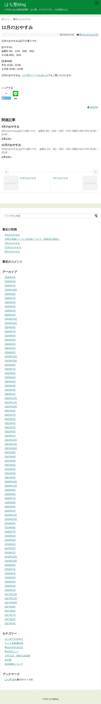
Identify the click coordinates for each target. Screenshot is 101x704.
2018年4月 (10, 582)
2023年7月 (10, 369)
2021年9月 (10, 452)
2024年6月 (10, 336)
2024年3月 (10, 348)
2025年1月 (10, 315)
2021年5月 (10, 465)
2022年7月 (10, 415)
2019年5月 (10, 540)
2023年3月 (10, 386)
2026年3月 (10, 281)
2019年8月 (10, 527)
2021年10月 (11, 448)
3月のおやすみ (12, 243)
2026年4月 (10, 277)
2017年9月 (10, 607)
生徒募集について (14, 664)
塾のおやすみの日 (88, 35)
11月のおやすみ (13, 247)
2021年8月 (10, 456)
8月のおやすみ (12, 251)
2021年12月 (11, 440)
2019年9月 (10, 523)
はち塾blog (15, 4)
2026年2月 (10, 285)
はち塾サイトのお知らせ (35, 75)
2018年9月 (10, 565)
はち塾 (8, 679)
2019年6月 (10, 536)
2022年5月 (10, 423)
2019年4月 (10, 544)
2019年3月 (10, 548)
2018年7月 (10, 569)
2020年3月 (10, 507)
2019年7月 (10, 532)
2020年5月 (10, 502)
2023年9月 (10, 365)
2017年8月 (10, 611)
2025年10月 (11, 290)
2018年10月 (11, 561)
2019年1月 (10, 552)
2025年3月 (10, 311)
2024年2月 (10, 352)
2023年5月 (10, 377)
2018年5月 (10, 577)
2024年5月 (10, 340)
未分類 (8, 660)
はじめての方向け (14, 639)
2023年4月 (10, 381)
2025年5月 (10, 302)
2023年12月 (11, 356)
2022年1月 (10, 436)
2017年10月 (11, 602)
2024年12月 (11, 319)
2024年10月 (11, 323)
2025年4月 (10, 306)
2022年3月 (10, 431)
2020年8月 (10, 494)
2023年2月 (10, 390)
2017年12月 (11, 594)
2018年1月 (10, 590)
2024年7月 (10, 331)
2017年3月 (10, 623)
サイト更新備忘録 (14, 643)
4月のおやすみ (12, 235)
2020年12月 (11, 482)
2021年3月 (10, 473)
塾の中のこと (12, 651)
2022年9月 (10, 411)
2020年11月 (11, 486)
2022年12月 (11, 398)
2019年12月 (11, 515)
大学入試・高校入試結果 (17, 656)
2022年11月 (11, 402)
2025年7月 (10, 298)
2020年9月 (10, 490)
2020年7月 (10, 498)
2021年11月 (11, 444)
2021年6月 (10, 461)
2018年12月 (11, 557)
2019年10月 (11, 519)
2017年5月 (10, 619)
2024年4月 (10, 344)
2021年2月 (10, 477)
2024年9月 (10, 327)
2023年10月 (11, 361)
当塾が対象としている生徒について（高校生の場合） (32, 239)
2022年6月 (10, 419)
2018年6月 (10, 573)
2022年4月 (10, 427)
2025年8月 (10, 294)
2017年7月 (10, 615)
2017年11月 (11, 598)
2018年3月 (10, 586)
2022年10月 (11, 406)
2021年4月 (10, 469)
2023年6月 (10, 373)
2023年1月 (10, 394)
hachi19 (94, 107)
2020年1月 (10, 511)
